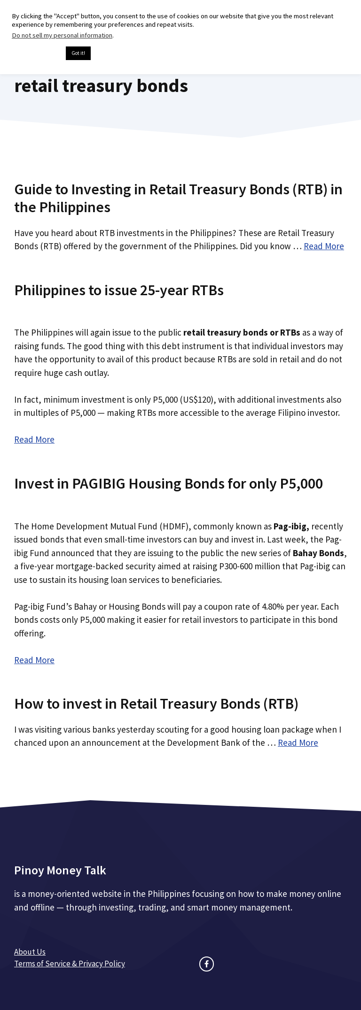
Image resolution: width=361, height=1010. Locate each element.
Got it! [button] (78, 53)
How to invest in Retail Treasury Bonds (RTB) (156, 703)
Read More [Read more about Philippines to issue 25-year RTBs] (34, 439)
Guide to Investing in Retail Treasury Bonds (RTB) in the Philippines (178, 198)
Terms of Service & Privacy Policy (69, 963)
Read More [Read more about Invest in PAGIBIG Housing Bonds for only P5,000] (34, 660)
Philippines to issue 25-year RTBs (119, 290)
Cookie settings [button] (36, 53)
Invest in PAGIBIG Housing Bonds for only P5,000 (168, 483)
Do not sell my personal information (62, 35)
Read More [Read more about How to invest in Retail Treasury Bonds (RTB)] (298, 742)
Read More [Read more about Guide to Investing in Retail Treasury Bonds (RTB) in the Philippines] (324, 246)
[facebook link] (206, 963)
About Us (30, 952)
